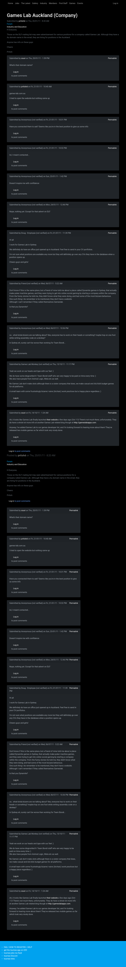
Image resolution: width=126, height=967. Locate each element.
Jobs (17, 3)
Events (80, 3)
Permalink (112, 58)
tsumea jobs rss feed (13, 953)
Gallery (35, 3)
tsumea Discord (10, 956)
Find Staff (63, 3)
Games (72, 3)
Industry (43, 3)
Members (53, 3)
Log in (115, 3)
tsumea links (9, 959)
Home (10, 3)
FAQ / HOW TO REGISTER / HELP (18, 947)
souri (23, 58)
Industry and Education (17, 27)
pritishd (22, 21)
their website (52, 420)
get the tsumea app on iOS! (15, 950)
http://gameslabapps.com (85, 422)
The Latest (25, 3)
